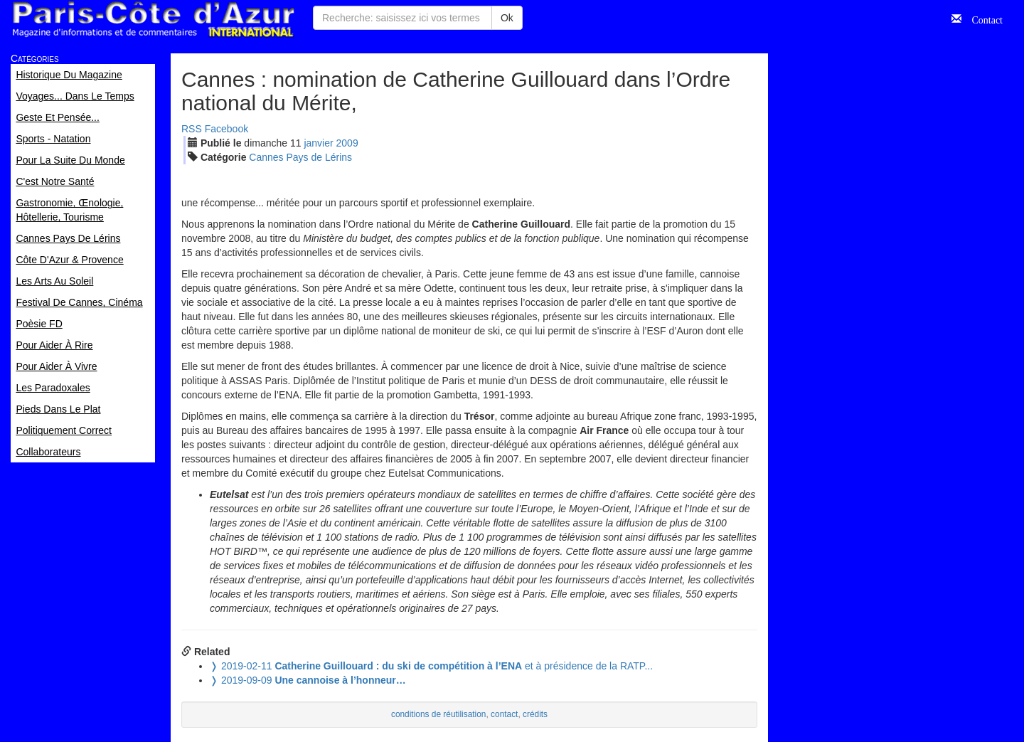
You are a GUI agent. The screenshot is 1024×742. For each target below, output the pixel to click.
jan (318, 143)
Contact (982, 18)
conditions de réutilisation (438, 714)
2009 (347, 143)
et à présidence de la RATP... (431, 666)
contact (504, 714)
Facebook (226, 128)
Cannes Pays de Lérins (300, 157)
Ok (507, 17)
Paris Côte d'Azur (153, 19)
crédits (535, 714)
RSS (191, 128)
